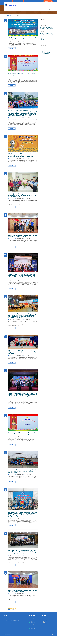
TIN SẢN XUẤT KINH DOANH (45, 53)
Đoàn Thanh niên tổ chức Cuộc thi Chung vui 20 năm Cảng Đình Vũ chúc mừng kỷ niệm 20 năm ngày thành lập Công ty (22, 471)
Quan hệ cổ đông (27, 9)
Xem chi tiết (11, 48)
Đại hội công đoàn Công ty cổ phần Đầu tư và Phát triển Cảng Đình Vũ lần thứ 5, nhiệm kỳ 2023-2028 (21, 433)
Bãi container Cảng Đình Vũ (35, 9)
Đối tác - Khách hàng (45, 623)
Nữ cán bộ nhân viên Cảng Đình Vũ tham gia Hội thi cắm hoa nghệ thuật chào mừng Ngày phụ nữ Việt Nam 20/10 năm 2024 (22, 195)
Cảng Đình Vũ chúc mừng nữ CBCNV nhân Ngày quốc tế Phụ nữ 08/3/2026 (46, 43)
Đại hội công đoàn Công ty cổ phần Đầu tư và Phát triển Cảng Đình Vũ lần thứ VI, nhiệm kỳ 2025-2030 (21, 74)
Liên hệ (51, 9)
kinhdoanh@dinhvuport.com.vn (9, 623)
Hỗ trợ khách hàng (47, 9)
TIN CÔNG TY (42, 51)
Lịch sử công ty (45, 620)
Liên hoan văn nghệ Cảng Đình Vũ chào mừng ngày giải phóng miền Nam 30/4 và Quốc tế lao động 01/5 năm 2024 (22, 352)
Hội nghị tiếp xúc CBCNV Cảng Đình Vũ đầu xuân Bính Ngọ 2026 (46, 39)
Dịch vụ (44, 624)
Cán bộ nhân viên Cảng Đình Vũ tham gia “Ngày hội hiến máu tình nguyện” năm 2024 (22, 235)
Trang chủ (7, 15)
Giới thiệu (22, 9)
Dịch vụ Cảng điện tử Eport (47, 1)
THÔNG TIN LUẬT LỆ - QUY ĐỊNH (45, 52)
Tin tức (42, 9)
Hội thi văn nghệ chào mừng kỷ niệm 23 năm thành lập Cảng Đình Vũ (22, 38)
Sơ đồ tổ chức (44, 621)
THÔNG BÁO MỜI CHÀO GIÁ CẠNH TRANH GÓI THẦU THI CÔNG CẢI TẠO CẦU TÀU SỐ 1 (46, 23)
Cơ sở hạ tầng (44, 622)
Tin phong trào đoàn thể (19, 41)
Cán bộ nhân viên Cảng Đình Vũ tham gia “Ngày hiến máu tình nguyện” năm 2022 (22, 590)
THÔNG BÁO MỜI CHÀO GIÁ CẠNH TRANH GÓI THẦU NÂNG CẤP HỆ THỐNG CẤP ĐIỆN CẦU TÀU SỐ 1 (46, 28)
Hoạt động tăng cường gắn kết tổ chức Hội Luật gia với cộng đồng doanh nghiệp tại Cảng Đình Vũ (46, 34)
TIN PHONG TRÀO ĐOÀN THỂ (45, 54)
